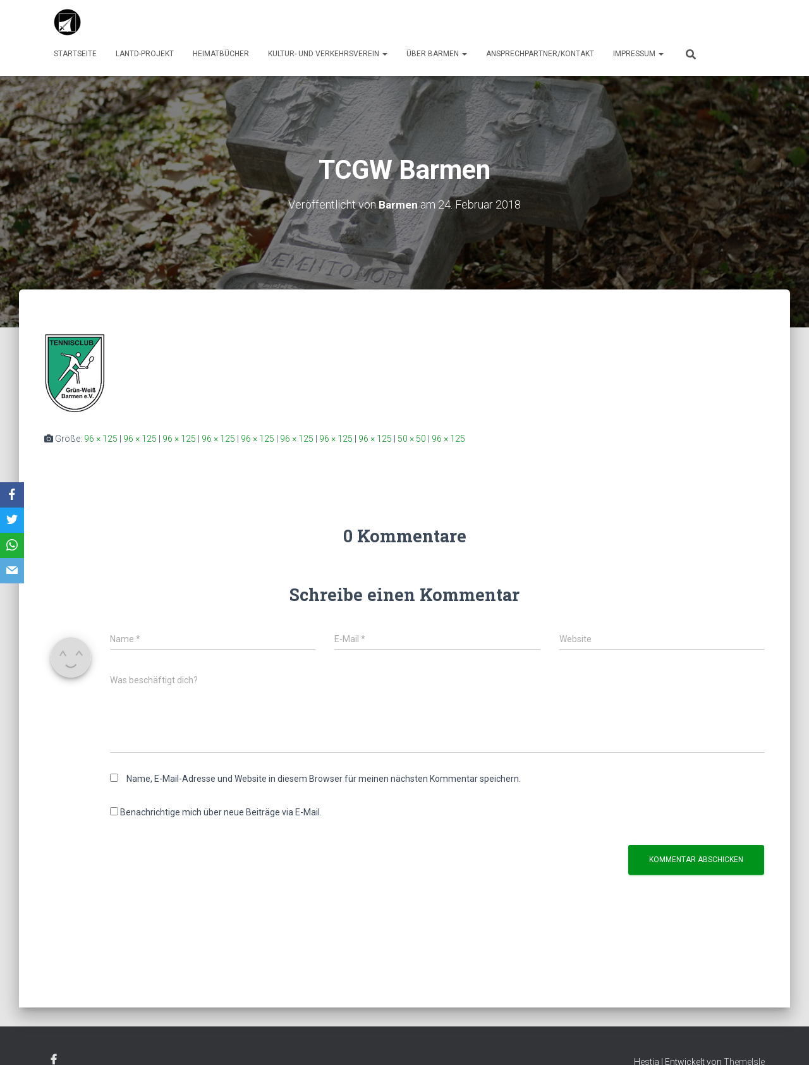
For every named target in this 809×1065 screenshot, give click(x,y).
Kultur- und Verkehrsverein (327, 53)
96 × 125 (101, 439)
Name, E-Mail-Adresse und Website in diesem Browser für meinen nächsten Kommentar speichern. (323, 779)
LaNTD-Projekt (145, 53)
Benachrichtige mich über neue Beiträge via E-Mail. (221, 812)
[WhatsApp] (12, 545)
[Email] (12, 570)
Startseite (75, 53)
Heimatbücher (221, 53)
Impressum (638, 53)
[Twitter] (12, 520)
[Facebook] (12, 495)
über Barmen (436, 53)
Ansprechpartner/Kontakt (540, 53)
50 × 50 (412, 439)
